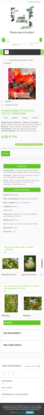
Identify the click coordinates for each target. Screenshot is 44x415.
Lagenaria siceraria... (29, 275)
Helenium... (6, 315)
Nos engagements (12, 333)
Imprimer (8, 101)
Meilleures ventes (12, 345)
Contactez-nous (34, 2)
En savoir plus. (19, 412)
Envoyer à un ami (11, 105)
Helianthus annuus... (10, 275)
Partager (14, 118)
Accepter (30, 412)
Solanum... (27, 315)
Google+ (24, 118)
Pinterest (34, 118)
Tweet (5, 118)
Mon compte (7, 389)
